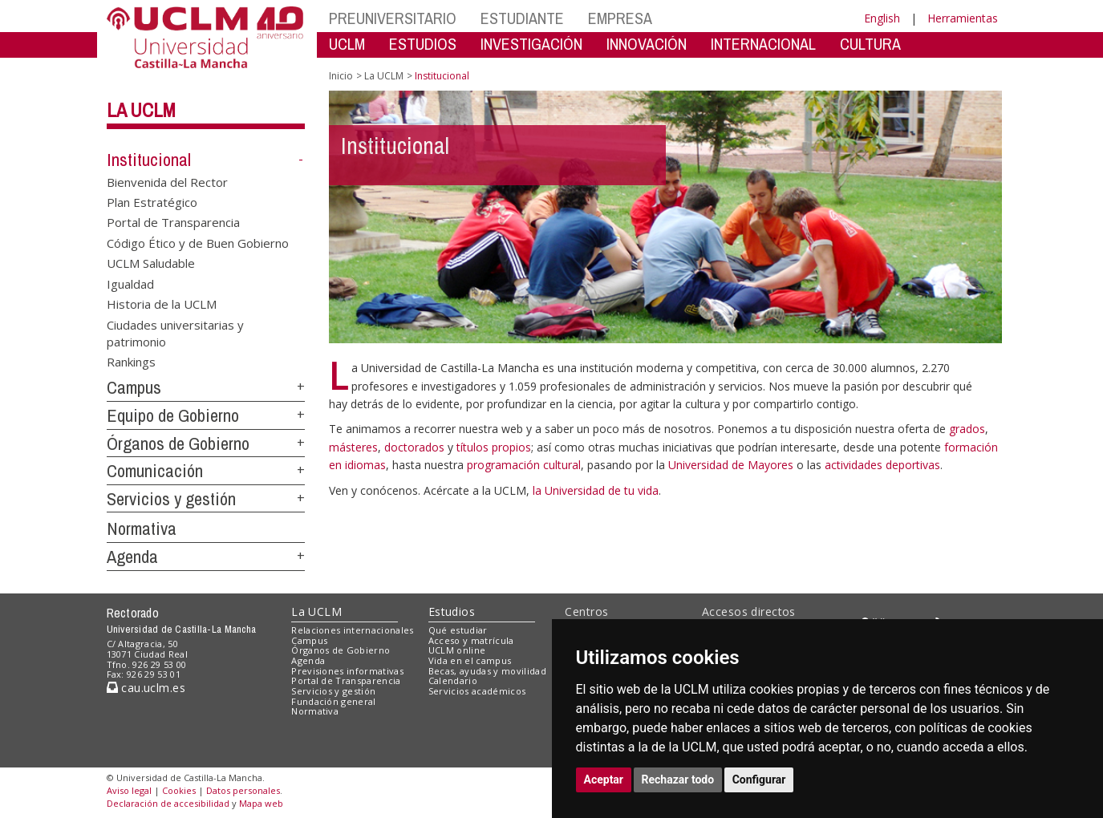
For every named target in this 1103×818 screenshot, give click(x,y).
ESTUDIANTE (522, 18)
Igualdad (130, 283)
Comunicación (155, 471)
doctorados (414, 447)
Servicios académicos (477, 691)
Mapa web (261, 803)
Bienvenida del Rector (167, 181)
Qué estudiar (458, 630)
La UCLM (141, 110)
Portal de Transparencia (173, 222)
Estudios (451, 611)
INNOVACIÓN (646, 44)
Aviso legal (129, 790)
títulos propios (493, 447)
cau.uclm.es (146, 687)
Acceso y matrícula (471, 640)
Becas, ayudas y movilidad (487, 671)
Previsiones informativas (347, 671)
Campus (134, 387)
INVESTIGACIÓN (531, 44)
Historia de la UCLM (162, 304)
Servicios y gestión (171, 499)
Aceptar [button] (604, 779)
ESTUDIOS (422, 44)
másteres (353, 447)
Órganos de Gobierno (178, 443)
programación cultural (524, 464)
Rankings (131, 362)
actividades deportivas (882, 464)
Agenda (132, 557)
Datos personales (243, 790)
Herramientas (962, 18)
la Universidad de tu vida (596, 490)
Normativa (141, 528)
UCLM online (457, 650)
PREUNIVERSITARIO (392, 18)
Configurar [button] (759, 779)
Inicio (341, 76)
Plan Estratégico (152, 202)
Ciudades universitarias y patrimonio (175, 332)
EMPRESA (620, 18)
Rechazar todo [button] (678, 779)
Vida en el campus (470, 660)
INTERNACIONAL (763, 44)
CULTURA (870, 44)
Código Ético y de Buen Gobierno (198, 242)
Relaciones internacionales (352, 630)
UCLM (347, 44)
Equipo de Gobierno (173, 415)
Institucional (149, 160)
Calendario (452, 680)
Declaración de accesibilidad (168, 803)
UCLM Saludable (151, 263)
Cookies (179, 790)
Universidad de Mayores (732, 464)
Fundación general (333, 701)
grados (967, 428)
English (882, 18)
